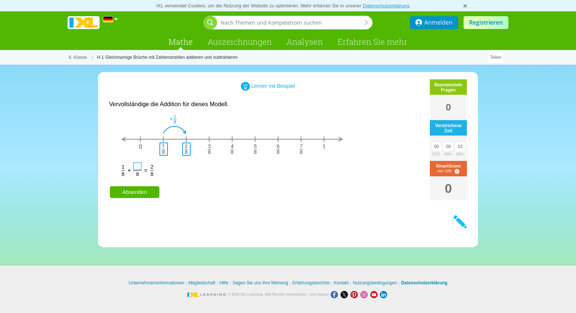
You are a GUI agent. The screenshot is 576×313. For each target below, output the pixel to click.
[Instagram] (365, 294)
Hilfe (224, 282)
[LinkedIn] (384, 294)
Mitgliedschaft (201, 282)
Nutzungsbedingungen (375, 282)
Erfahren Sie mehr (372, 41)
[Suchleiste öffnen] (210, 22)
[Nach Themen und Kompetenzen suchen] (290, 23)
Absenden (134, 192)
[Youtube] (375, 294)
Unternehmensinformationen (156, 282)
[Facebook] (336, 294)
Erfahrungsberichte (311, 282)
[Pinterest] (355, 294)
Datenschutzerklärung (386, 5)
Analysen (305, 41)
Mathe (181, 41)
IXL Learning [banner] (84, 22)
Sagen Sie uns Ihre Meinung (260, 282)
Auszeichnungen (240, 41)
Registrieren (486, 22)
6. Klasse (78, 57)
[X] (345, 294)
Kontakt (341, 282)
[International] (110, 19)
